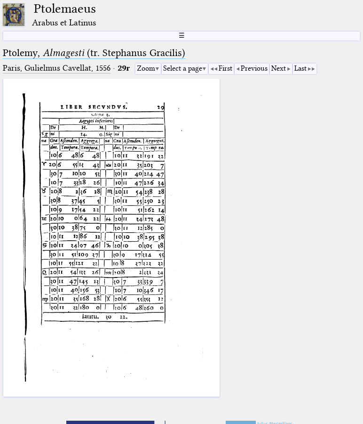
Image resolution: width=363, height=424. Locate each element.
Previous (254, 68)
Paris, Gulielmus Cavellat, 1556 (56, 68)
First (225, 68)
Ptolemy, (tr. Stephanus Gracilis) (94, 52)
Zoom (146, 68)
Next (278, 68)
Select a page (182, 68)
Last (300, 68)
